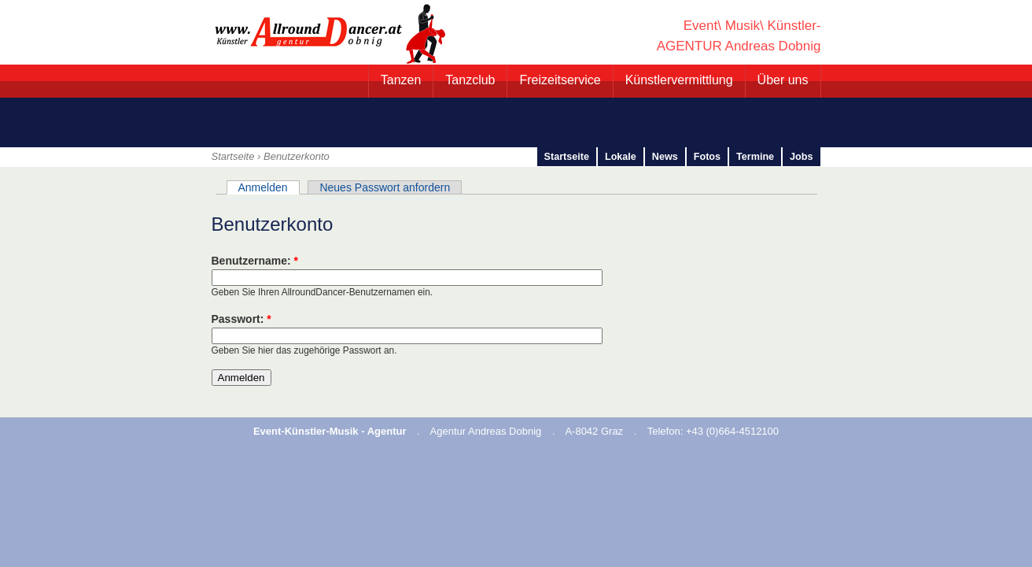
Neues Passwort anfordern (384, 187)
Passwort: (241, 319)
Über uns (783, 80)
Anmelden (263, 187)
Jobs (801, 156)
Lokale (620, 156)
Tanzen (401, 80)
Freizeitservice (559, 80)
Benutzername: (255, 260)
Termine (755, 156)
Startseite (233, 156)
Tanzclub (470, 80)
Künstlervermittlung (679, 80)
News (665, 156)
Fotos (707, 156)
